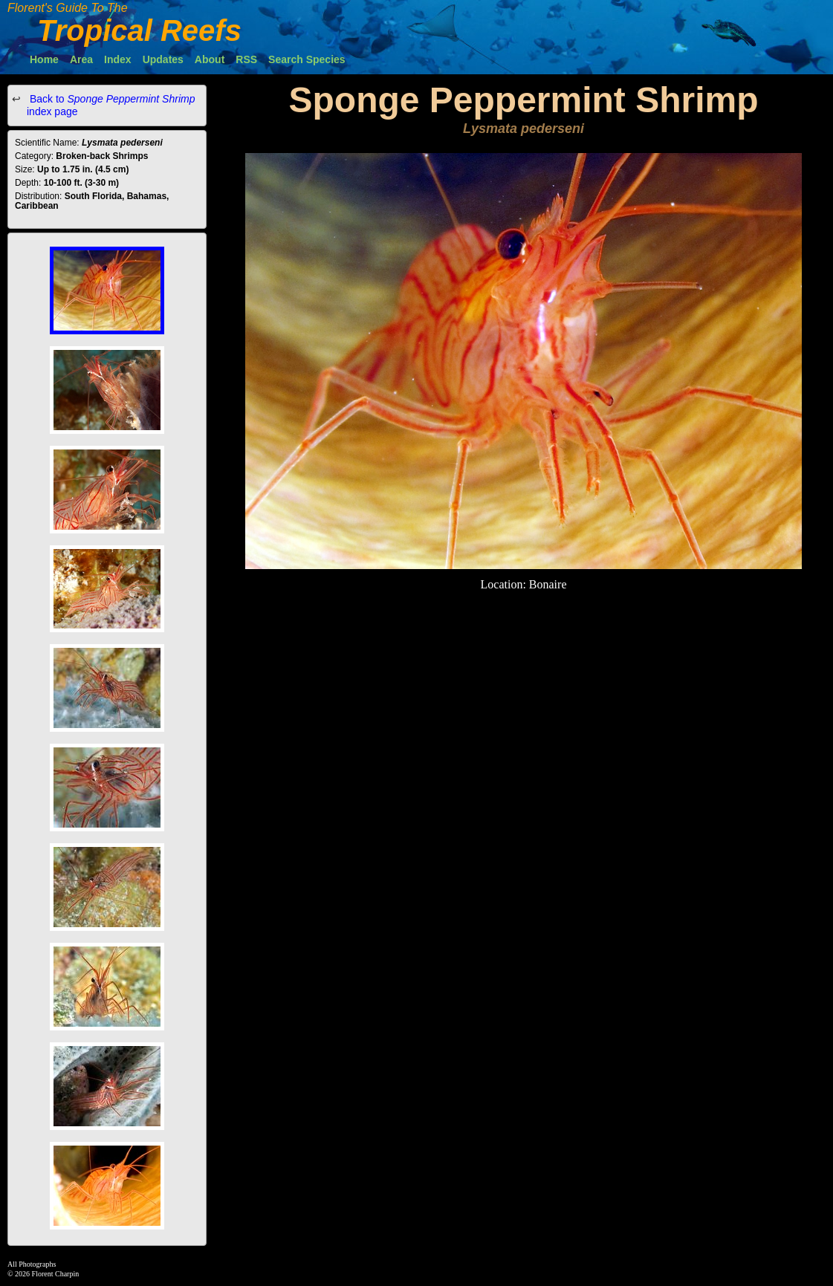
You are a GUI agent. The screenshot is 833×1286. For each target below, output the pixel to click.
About (209, 59)
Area (81, 59)
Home (44, 59)
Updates (163, 59)
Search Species (307, 59)
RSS (246, 59)
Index (118, 59)
